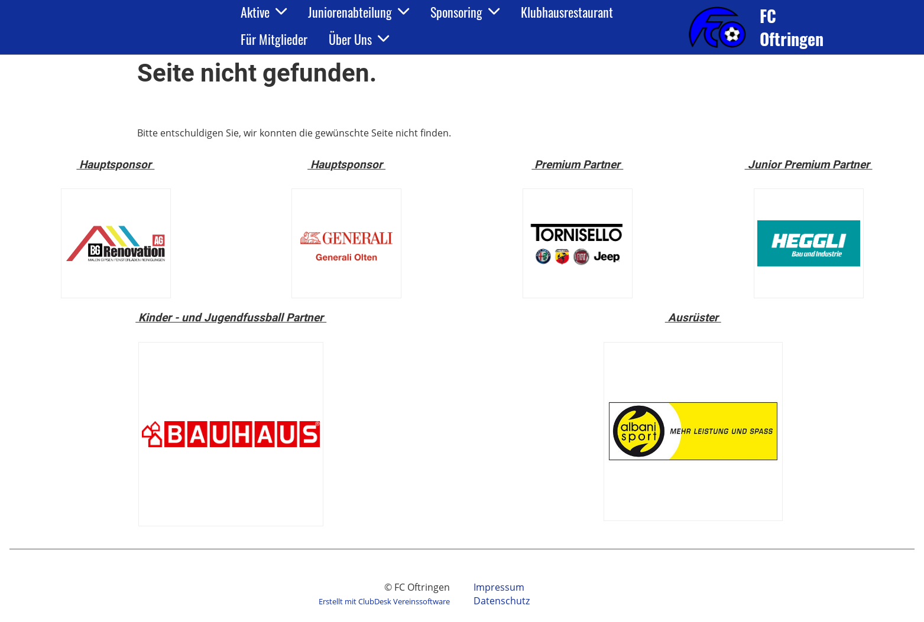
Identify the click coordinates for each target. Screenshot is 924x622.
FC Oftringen (792, 27)
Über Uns (359, 39)
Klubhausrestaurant (567, 11)
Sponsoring (465, 11)
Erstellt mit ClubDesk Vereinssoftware (384, 601)
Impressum (499, 587)
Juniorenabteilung (358, 11)
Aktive (264, 11)
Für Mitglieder (274, 39)
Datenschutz (502, 600)
